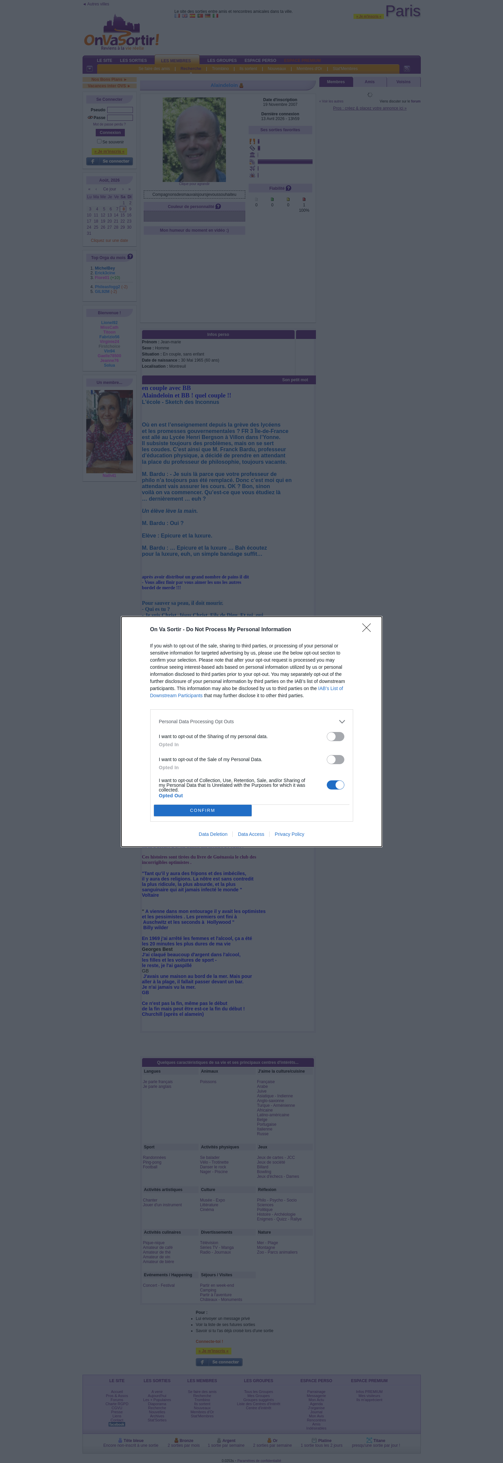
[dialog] (251, 732)
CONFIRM (202, 810)
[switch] (335, 736)
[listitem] (251, 721)
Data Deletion (213, 834)
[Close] (368, 629)
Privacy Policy (289, 834)
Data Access (251, 834)
